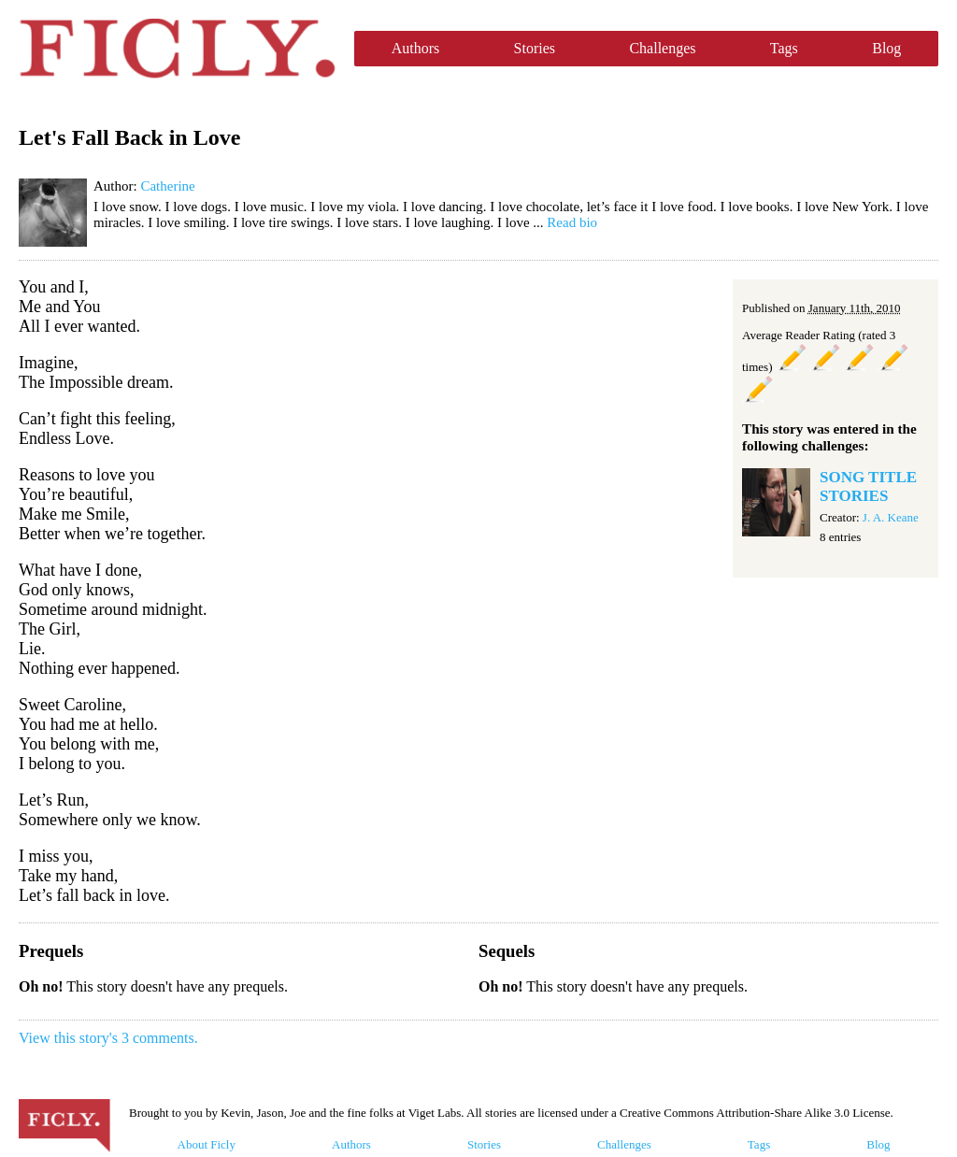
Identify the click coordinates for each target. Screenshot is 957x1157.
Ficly (177, 49)
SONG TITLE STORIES (868, 486)
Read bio (572, 222)
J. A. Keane (891, 517)
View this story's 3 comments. (108, 1038)
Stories (534, 48)
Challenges (662, 48)
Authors (416, 48)
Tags (784, 48)
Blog (886, 48)
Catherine (167, 186)
